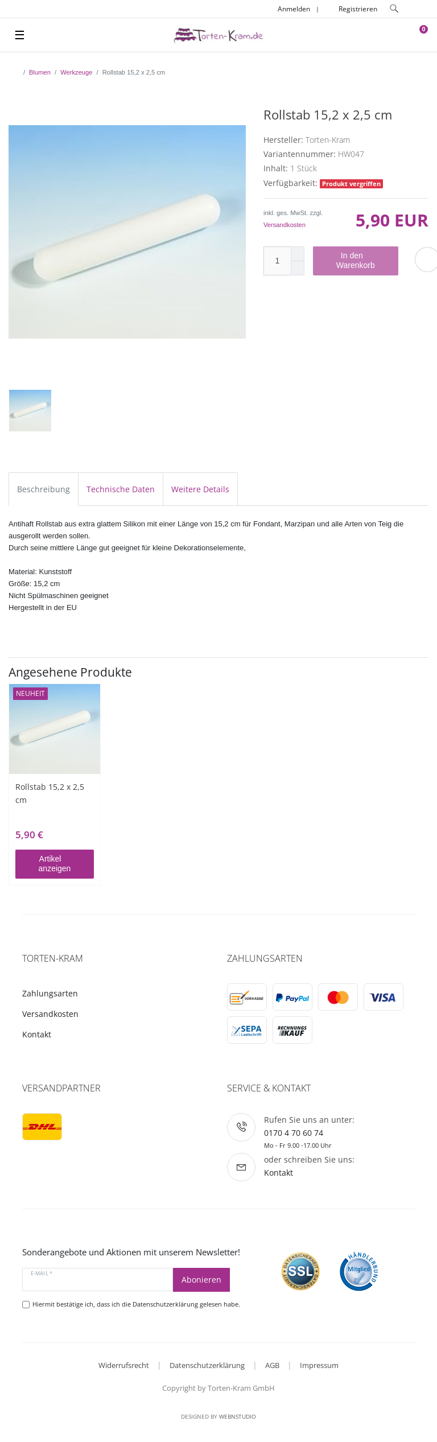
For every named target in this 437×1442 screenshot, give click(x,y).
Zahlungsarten (50, 993)
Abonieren (201, 1279)
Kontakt (36, 1034)
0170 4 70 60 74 (293, 1132)
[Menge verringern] (297, 268)
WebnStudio (237, 1416)
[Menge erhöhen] (297, 253)
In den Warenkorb (363, 260)
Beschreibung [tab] (43, 489)
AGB (272, 1365)
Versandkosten (284, 224)
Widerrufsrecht (123, 1365)
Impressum (319, 1365)
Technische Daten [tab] (120, 489)
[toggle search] (394, 9)
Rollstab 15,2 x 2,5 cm (49, 793)
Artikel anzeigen (62, 864)
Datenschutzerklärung (207, 1365)
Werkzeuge (76, 72)
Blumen (40, 72)
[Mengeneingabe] (277, 260)
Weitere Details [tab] (200, 489)
